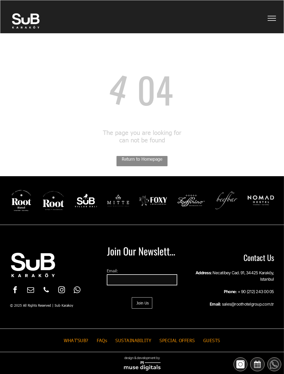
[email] (31, 290)
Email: (112, 270)
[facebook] (15, 290)
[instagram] (62, 290)
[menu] (272, 18)
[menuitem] (76, 340)
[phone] (46, 290)
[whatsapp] (77, 290)
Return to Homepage (142, 159)
